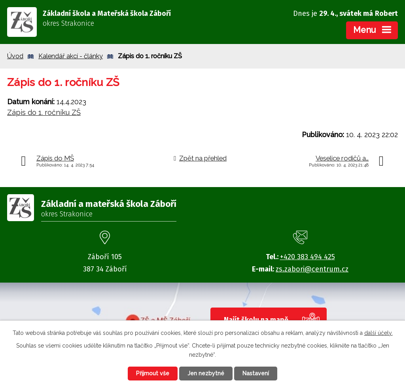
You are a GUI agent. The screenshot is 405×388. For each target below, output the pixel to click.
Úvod (15, 56)
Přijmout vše (152, 373)
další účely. (378, 333)
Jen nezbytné (205, 373)
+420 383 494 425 (307, 256)
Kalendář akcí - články (70, 56)
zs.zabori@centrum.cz (312, 269)
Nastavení (255, 373)
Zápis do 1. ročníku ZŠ (44, 112)
